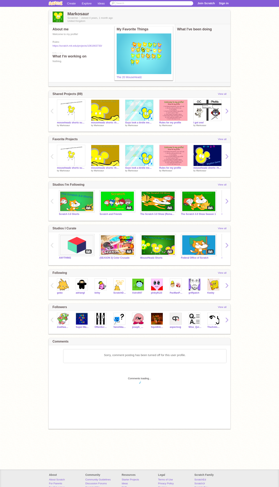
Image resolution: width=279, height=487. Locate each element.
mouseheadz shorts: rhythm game (207, 168)
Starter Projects (130, 479)
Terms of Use (165, 479)
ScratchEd (200, 479)
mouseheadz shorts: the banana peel (105, 122)
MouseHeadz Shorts (151, 257)
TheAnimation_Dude (213, 327)
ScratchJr (199, 483)
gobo (60, 292)
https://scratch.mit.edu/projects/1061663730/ (77, 45)
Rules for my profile (170, 122)
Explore (87, 3)
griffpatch (194, 292)
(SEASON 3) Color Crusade (115, 257)
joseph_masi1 (138, 327)
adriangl (80, 292)
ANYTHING (65, 257)
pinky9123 (156, 292)
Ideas (101, 3)
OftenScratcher (101, 327)
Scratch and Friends (111, 214)
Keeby (210, 292)
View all (222, 93)
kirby (97, 292)
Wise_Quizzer (195, 327)
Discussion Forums (96, 483)
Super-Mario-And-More (82, 327)
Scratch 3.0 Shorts (69, 214)
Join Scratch (206, 3)
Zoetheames (63, 327)
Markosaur (65, 125)
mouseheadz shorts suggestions (71, 122)
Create (71, 3)
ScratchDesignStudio (119, 292)
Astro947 (137, 292)
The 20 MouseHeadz (129, 77)
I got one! (198, 122)
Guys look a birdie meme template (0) (139, 122)
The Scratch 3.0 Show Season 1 (198, 214)
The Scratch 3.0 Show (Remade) (157, 214)
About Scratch (57, 479)
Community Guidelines (98, 479)
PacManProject (176, 292)
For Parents (55, 483)
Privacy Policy (166, 483)
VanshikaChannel (119, 327)
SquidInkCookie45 (157, 327)
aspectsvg (175, 327)
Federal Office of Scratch (194, 257)
